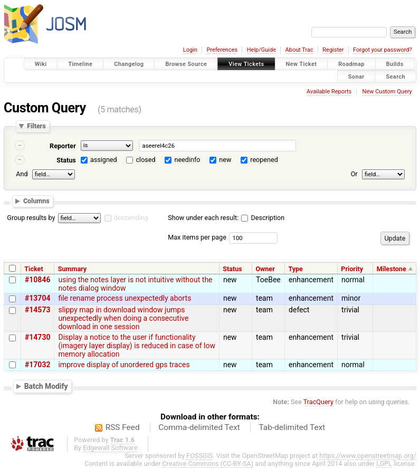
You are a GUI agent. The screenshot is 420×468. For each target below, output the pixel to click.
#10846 (37, 279)
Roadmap (351, 64)
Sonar (356, 76)
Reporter (63, 146)
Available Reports (329, 91)
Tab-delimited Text (292, 427)
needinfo (187, 160)
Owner (264, 269)
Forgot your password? (382, 49)
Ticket (33, 269)
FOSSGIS (199, 456)
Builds (395, 64)
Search (395, 76)
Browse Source (186, 64)
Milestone (391, 269)
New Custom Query (387, 91)
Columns (36, 201)
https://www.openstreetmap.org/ (367, 456)
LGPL (384, 463)
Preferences (221, 49)
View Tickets (246, 64)
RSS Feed (123, 427)
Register (332, 49)
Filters (36, 126)
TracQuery (318, 402)
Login (190, 49)
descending (131, 218)
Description (262, 218)
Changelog (129, 64)
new (225, 160)
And (21, 174)
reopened (264, 160)
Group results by (31, 218)
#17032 (37, 364)
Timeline (80, 64)
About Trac (299, 49)
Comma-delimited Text (199, 427)
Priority (352, 269)
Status (66, 160)
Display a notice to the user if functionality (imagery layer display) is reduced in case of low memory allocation (136, 345)
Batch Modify (46, 386)
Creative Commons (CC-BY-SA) (208, 463)
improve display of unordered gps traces (123, 364)
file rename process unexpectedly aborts (124, 298)
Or (354, 174)
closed (146, 160)
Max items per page (197, 237)
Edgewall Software (110, 448)
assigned (103, 160)
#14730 (37, 337)
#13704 (37, 298)
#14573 (37, 309)
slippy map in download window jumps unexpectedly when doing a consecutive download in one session (123, 318)
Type (295, 269)
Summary (72, 269)
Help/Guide (261, 49)
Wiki (41, 64)
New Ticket (301, 64)
